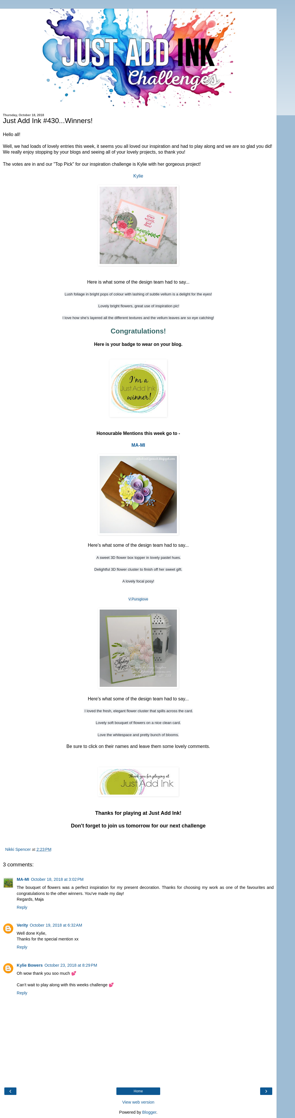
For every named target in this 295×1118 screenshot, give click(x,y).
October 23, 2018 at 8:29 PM (70, 965)
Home (138, 1091)
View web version (138, 1102)
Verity (22, 925)
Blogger (149, 1112)
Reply (22, 907)
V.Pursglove (138, 599)
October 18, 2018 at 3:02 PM (57, 879)
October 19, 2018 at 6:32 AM (56, 925)
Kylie (138, 176)
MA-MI (138, 445)
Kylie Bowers (30, 965)
